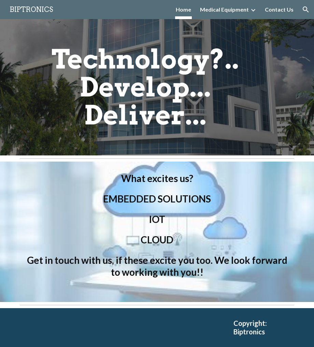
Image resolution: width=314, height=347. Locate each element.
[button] (306, 9)
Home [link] (183, 9)
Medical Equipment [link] (224, 9)
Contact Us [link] (279, 9)
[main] (145, 87)
